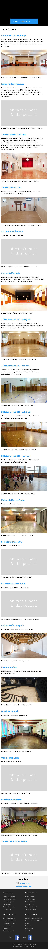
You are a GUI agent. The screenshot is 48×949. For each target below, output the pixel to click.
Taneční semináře (30, 899)
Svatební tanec (29, 904)
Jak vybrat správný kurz (9, 921)
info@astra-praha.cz (24, 886)
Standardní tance (8, 926)
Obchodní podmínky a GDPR (33, 918)
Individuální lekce (30, 902)
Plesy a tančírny (29, 896)
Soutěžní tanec (7, 909)
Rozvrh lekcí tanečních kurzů (33, 921)
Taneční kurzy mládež (9, 899)
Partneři (27, 931)
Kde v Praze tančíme (9, 918)
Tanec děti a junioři (8, 902)
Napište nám (29, 928)
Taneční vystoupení (31, 907)
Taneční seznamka (30, 909)
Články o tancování (8, 931)
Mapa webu (28, 926)
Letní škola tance (8, 904)
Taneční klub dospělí (8, 907)
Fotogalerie (6, 928)
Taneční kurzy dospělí (9, 896)
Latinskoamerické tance (10, 923)
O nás (27, 923)
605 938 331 (25, 883)
